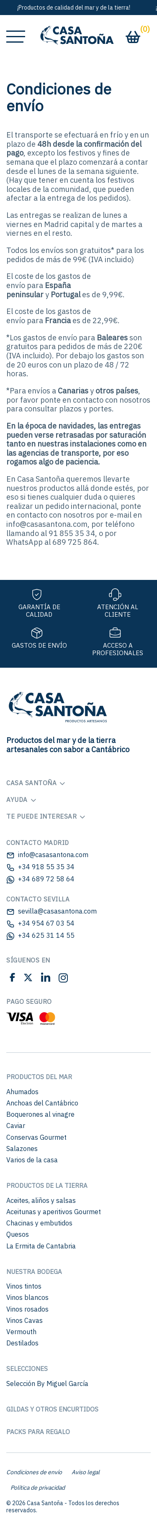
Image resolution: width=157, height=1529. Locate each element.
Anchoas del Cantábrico (42, 1103)
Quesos (17, 1234)
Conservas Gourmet (36, 1137)
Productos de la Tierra (47, 1186)
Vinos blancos (27, 1297)
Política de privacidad (37, 1487)
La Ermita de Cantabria (41, 1246)
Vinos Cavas (24, 1320)
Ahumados (22, 1091)
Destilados (22, 1343)
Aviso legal (86, 1472)
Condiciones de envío (34, 1472)
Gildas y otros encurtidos (52, 1409)
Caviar (15, 1125)
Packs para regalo (38, 1432)
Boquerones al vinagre (40, 1114)
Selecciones (27, 1369)
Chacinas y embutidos (39, 1223)
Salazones (22, 1148)
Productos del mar (39, 1077)
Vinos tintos (23, 1286)
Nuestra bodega (34, 1272)
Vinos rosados (27, 1309)
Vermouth (21, 1331)
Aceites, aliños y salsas (41, 1200)
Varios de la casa (32, 1160)
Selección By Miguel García (47, 1383)
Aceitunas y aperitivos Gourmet (53, 1211)
